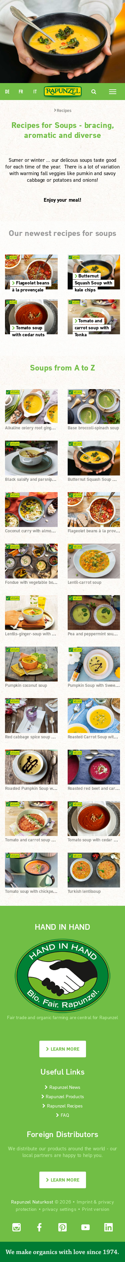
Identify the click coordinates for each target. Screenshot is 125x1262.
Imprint (84, 1202)
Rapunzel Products (62, 1096)
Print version (96, 1209)
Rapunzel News (62, 1087)
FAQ (62, 1115)
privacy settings (59, 1209)
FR (21, 91)
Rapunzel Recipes (62, 1105)
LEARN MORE (62, 1049)
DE (7, 91)
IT (35, 91)
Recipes (62, 110)
